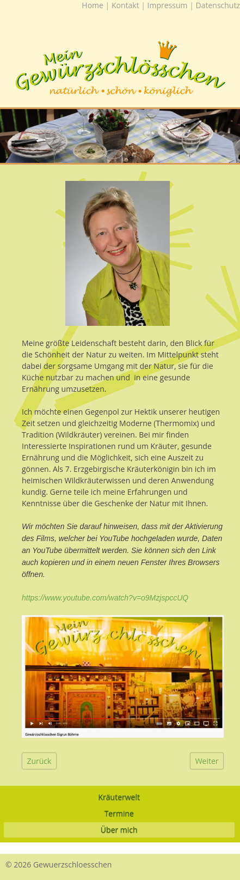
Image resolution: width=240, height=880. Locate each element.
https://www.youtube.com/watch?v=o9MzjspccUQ (105, 597)
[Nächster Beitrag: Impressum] (207, 760)
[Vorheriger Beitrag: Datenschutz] (39, 760)
